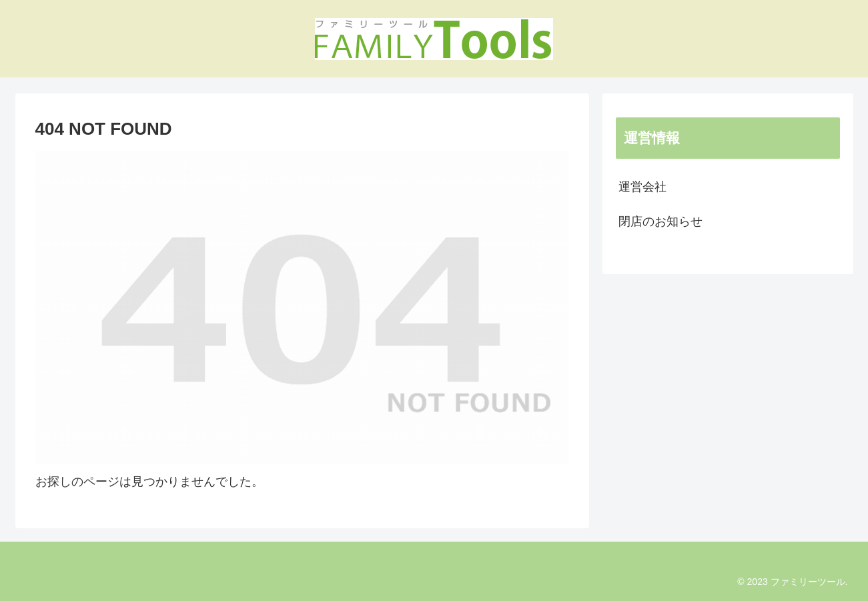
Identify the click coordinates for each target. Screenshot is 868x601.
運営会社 (642, 186)
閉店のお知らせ (660, 221)
